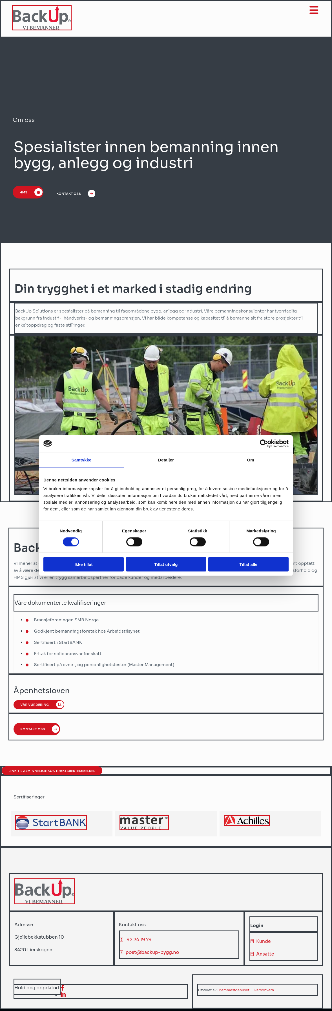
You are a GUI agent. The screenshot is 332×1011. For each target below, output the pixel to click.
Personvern (264, 991)
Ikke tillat (83, 564)
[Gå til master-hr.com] (144, 830)
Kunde (263, 942)
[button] (30, 194)
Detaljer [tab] (166, 459)
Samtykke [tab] (82, 459)
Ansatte (265, 955)
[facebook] (63, 989)
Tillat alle (249, 564)
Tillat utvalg (166, 564)
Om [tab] (250, 459)
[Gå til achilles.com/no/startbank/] (51, 830)
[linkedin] (63, 996)
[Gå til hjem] (43, 29)
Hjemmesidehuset (233, 991)
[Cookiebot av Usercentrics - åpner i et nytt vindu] (264, 443)
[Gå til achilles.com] (247, 825)
